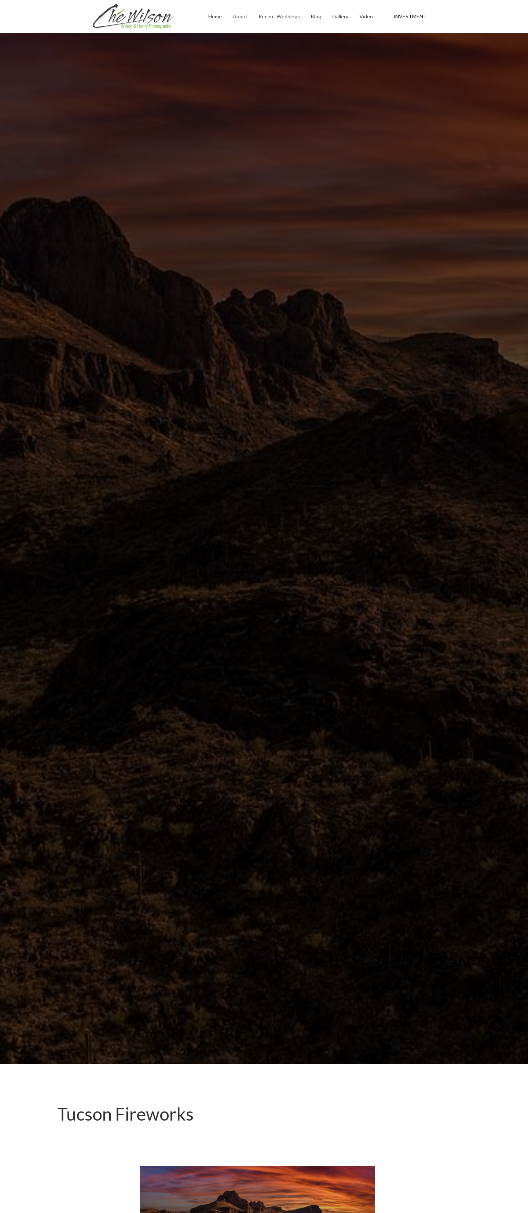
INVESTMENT (410, 16)
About (240, 16)
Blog (316, 16)
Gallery (340, 16)
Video (366, 16)
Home (215, 16)
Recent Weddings (279, 16)
